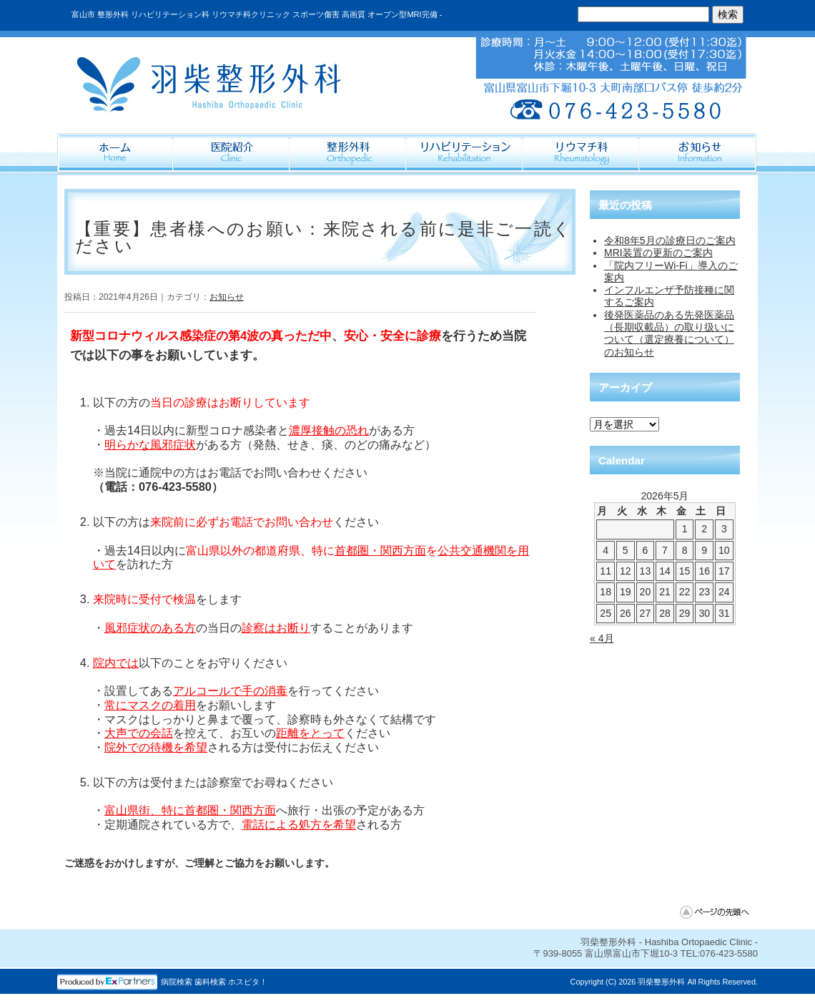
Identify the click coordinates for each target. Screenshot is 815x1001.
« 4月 (602, 638)
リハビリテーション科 (465, 153)
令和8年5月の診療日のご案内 (670, 240)
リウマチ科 (581, 153)
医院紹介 (232, 153)
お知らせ (226, 297)
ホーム (115, 153)
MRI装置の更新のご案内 (658, 252)
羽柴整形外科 (661, 981)
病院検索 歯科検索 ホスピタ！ (214, 981)
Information (698, 153)
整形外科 (348, 153)
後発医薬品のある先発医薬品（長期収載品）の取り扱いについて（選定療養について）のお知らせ (669, 333)
